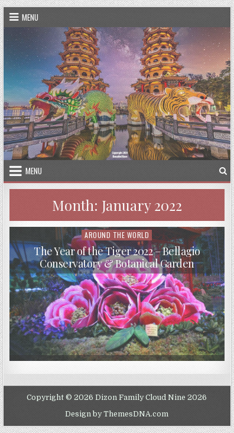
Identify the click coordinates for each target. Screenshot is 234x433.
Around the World (116, 235)
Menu (30, 17)
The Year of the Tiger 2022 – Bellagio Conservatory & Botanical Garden (117, 257)
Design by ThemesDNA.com (116, 414)
